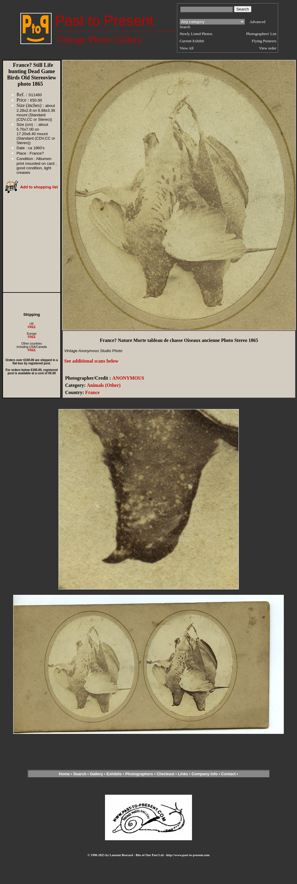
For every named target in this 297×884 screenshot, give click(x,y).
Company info (205, 774)
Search (79, 774)
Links (183, 774)
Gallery (96, 774)
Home (64, 774)
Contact (228, 774)
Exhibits (114, 774)
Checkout (165, 774)
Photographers (139, 774)
